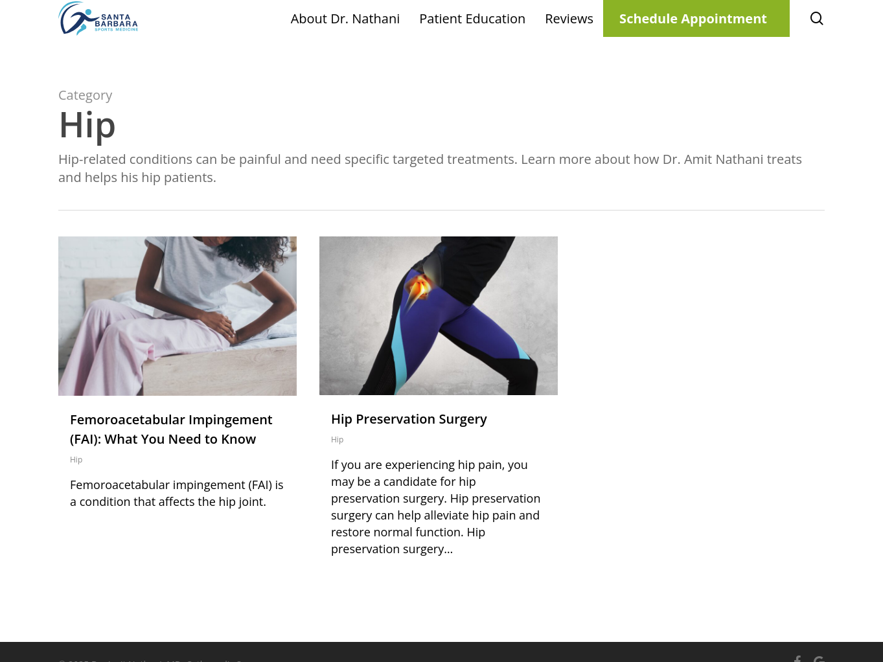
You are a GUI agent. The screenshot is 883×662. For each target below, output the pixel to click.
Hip (76, 459)
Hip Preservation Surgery (409, 419)
